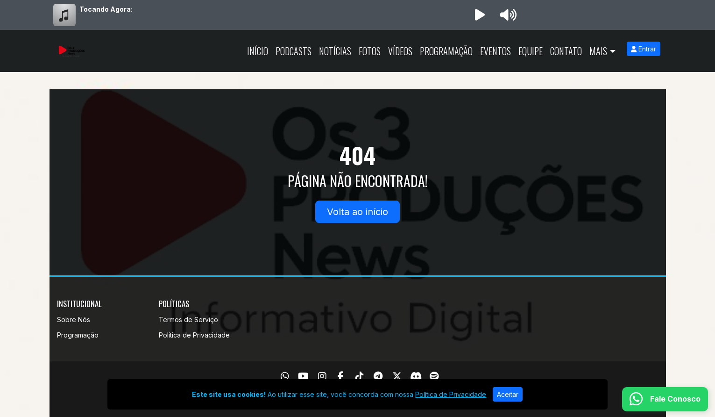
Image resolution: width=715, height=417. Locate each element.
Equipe (530, 51)
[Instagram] (322, 376)
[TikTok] (359, 376)
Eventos (495, 51)
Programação (446, 51)
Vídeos (400, 51)
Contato (566, 51)
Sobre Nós (73, 320)
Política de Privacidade (194, 335)
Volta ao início (357, 211)
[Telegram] (378, 376)
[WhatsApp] (285, 376)
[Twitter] (397, 376)
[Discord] (416, 376)
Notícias (335, 51)
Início (257, 51)
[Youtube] (303, 376)
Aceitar (507, 394)
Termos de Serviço (188, 320)
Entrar (643, 49)
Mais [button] (598, 51)
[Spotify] (434, 376)
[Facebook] (341, 376)
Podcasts (293, 51)
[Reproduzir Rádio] (480, 15)
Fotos (370, 51)
